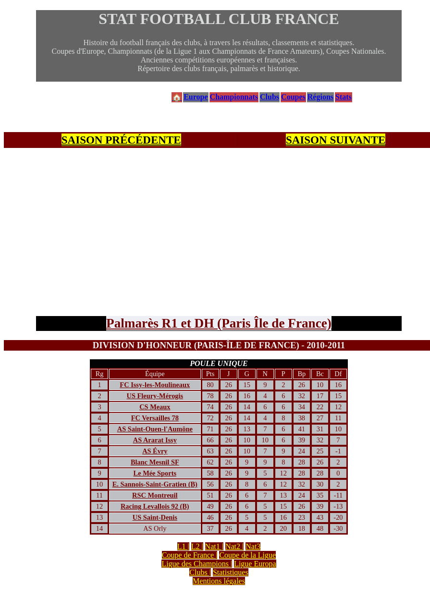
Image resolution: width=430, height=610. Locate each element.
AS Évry (154, 451)
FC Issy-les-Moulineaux (155, 385)
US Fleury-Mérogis (155, 396)
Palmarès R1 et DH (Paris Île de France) (219, 323)
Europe (196, 97)
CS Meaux (154, 407)
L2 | (197, 546)
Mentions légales (219, 581)
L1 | (183, 546)
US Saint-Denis (155, 517)
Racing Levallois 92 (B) (155, 506)
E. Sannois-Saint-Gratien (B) (154, 484)
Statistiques (230, 572)
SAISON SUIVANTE (336, 140)
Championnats (234, 97)
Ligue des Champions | (196, 564)
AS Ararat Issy (155, 440)
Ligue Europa (255, 564)
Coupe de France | (190, 555)
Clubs (269, 97)
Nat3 (253, 546)
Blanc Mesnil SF (155, 462)
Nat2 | (234, 546)
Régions (320, 97)
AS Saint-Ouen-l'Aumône (155, 429)
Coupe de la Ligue (247, 555)
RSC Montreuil (154, 495)
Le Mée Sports (155, 473)
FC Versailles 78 (155, 418)
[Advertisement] (219, 220)
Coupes (293, 97)
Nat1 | (214, 546)
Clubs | (200, 572)
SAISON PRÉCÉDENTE (121, 140)
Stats (343, 97)
